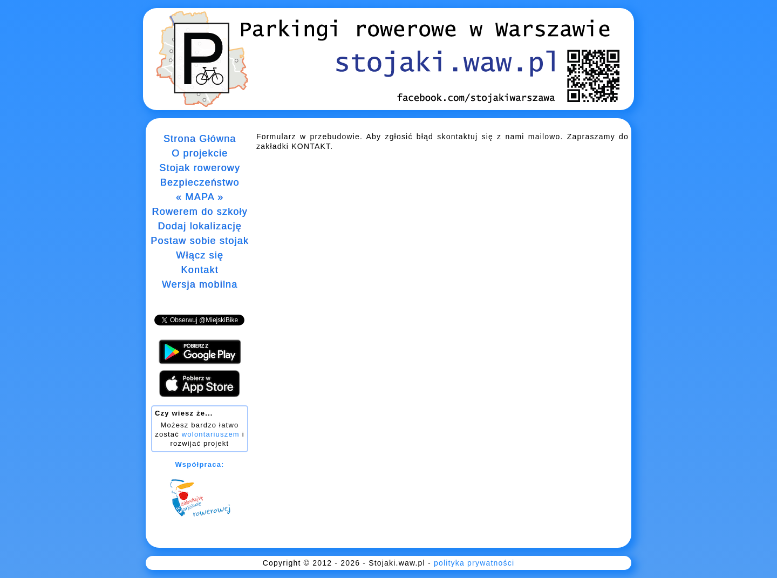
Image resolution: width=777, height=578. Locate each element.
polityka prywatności (474, 563)
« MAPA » (199, 197)
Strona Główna (199, 138)
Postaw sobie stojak (200, 240)
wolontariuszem (211, 434)
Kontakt (199, 269)
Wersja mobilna (200, 284)
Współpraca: (199, 464)
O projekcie (200, 153)
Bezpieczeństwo (200, 182)
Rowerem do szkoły (199, 211)
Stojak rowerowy (199, 167)
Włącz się (199, 255)
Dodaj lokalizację (199, 226)
